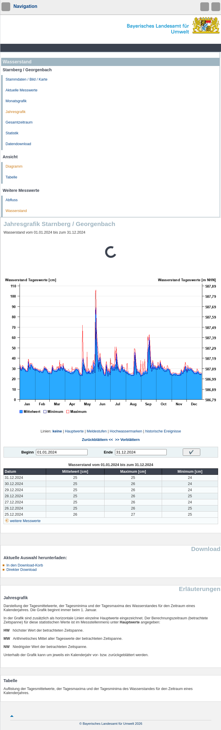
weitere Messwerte (25, 521)
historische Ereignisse (163, 431)
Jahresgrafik (16, 112)
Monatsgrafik (16, 101)
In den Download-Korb (24, 565)
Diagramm (14, 166)
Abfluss (12, 200)
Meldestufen (97, 431)
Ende (108, 452)
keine (57, 431)
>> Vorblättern (127, 440)
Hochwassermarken (126, 431)
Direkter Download (21, 570)
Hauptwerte (74, 431)
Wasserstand (16, 211)
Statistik (12, 133)
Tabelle (11, 177)
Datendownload (18, 144)
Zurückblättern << (97, 440)
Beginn (27, 452)
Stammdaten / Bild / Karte (27, 79)
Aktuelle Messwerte (21, 90)
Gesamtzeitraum (19, 122)
